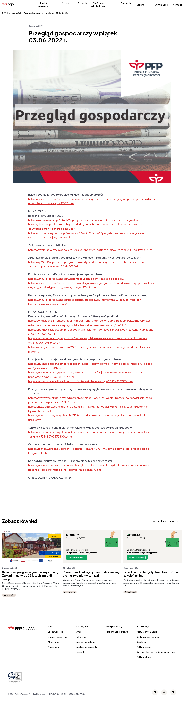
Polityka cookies (145, 647)
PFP (4, 13)
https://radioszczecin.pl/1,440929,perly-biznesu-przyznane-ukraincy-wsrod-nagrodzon (83, 220)
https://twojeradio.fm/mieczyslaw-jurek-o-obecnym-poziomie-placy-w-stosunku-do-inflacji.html (90, 249)
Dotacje (82, 3)
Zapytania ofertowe (85, 642)
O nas (78, 631)
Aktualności (161, 4)
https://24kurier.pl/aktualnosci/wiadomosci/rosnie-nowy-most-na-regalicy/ (76, 278)
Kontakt (177, 4)
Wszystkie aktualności (165, 521)
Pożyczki (66, 3)
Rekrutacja (81, 637)
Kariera (140, 4)
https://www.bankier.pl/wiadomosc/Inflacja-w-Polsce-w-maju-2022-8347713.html (80, 381)
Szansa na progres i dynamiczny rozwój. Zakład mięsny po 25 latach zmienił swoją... (30, 575)
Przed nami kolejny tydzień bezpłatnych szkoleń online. (152, 573)
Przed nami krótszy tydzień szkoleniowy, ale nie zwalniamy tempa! (92, 573)
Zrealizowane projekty (86, 647)
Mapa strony (54, 647)
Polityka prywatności (147, 631)
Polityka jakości (144, 657)
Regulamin (141, 642)
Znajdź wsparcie (43, 4)
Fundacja (126, 3)
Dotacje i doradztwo (57, 637)
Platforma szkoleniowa (98, 4)
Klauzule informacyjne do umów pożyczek (156, 652)
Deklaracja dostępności (148, 637)
